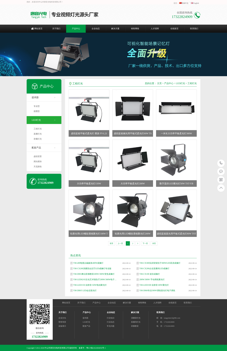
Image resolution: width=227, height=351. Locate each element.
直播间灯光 (135, 322)
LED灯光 (36, 120)
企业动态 (96, 29)
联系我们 (194, 29)
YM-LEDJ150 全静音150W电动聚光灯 (90, 285)
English (195, 3)
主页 (159, 83)
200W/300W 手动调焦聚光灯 (152, 279)
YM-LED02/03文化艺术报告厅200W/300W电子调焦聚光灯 (95, 279)
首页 (111, 243)
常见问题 (110, 326)
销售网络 (135, 29)
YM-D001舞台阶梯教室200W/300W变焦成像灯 (94, 274)
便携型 (37, 111)
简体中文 (184, 3)
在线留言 (174, 29)
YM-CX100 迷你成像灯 (149, 274)
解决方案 (115, 29)
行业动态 (110, 322)
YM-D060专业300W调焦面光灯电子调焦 (157, 290)
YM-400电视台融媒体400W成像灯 (88, 263)
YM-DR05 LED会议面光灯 (85, 290)
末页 (154, 243)
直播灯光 (38, 134)
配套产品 (36, 147)
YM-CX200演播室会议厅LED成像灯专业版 (92, 268)
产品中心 (76, 29)
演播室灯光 (135, 318)
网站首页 (38, 29)
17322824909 (221, 163)
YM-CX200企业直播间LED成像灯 (154, 268)
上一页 (120, 243)
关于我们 (56, 29)
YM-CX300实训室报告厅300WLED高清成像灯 (159, 263)
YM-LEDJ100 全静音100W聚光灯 (154, 285)
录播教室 (135, 326)
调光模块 (38, 161)
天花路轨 (38, 167)
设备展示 (62, 326)
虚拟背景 (38, 156)
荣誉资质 (62, 322)
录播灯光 (38, 139)
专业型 (37, 106)
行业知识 (110, 318)
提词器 (35, 97)
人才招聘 (155, 29)
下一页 (145, 243)
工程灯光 (38, 129)
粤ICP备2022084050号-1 (96, 348)
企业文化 (62, 318)
